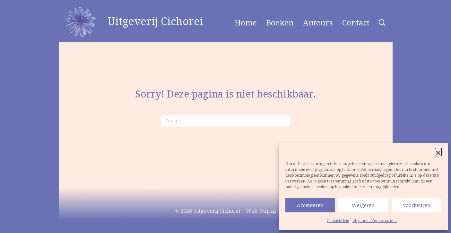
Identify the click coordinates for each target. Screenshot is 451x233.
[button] (438, 151)
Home (246, 22)
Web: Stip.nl (261, 211)
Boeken (280, 22)
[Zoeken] (225, 120)
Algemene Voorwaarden (374, 220)
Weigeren (363, 205)
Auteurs (318, 22)
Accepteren (310, 205)
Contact (355, 22)
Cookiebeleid (338, 220)
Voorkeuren (416, 205)
